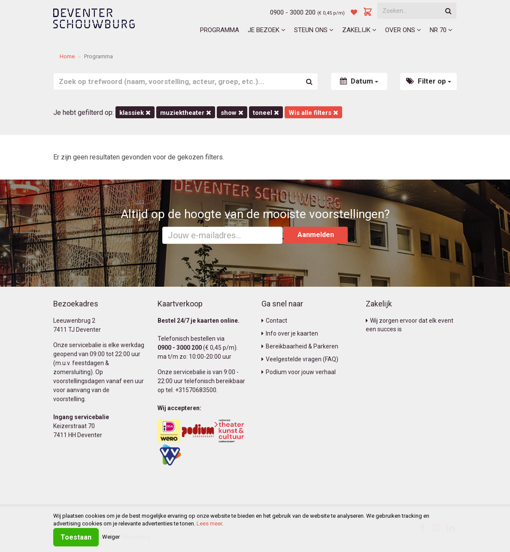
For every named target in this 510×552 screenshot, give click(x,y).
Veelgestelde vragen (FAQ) (299, 359)
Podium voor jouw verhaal (298, 372)
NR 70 (441, 30)
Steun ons (314, 30)
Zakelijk (359, 30)
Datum (359, 81)
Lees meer (209, 523)
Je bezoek (266, 30)
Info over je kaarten (289, 333)
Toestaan (76, 537)
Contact (274, 320)
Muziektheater (185, 113)
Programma (219, 30)
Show (232, 113)
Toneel (266, 113)
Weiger (111, 537)
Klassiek (135, 113)
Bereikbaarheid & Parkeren (299, 346)
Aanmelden (316, 235)
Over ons (403, 30)
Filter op (428, 81)
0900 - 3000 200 (293, 12)
